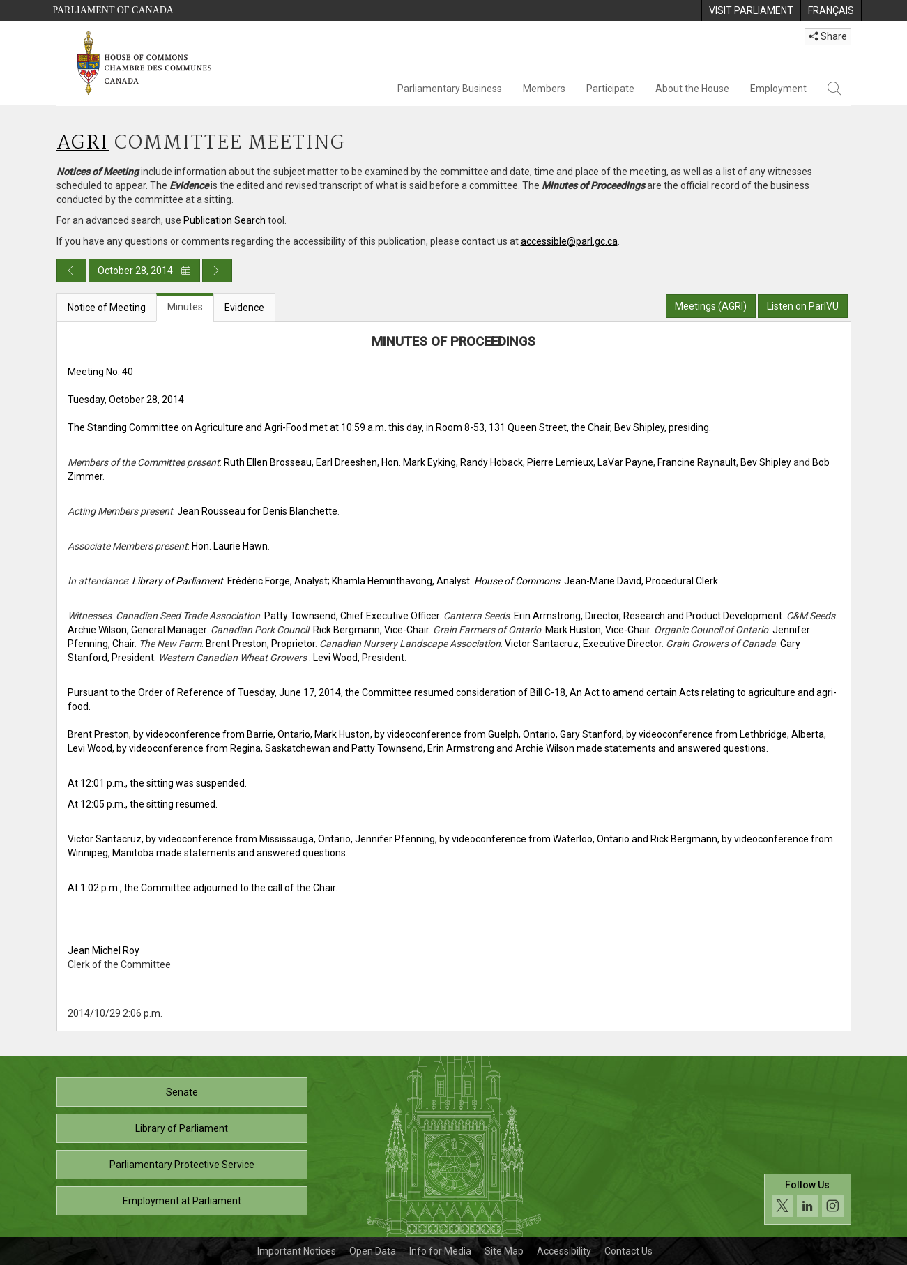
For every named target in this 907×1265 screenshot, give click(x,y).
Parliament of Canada (113, 10)
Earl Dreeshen (346, 462)
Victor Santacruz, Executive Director (583, 643)
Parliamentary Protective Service (181, 1164)
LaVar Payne (625, 462)
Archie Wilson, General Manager (137, 629)
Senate (182, 1092)
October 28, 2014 (144, 270)
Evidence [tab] (244, 307)
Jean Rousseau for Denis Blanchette (257, 511)
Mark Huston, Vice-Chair (597, 629)
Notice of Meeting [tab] (107, 307)
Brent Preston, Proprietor (260, 643)
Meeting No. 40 (100, 371)
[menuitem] (750, 10)
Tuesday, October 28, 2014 (126, 399)
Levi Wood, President (358, 657)
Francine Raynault (696, 462)
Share (828, 36)
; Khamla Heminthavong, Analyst (399, 580)
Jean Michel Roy (103, 950)
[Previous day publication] (71, 270)
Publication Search (224, 220)
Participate (610, 88)
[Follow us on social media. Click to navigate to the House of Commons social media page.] (807, 1199)
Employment (778, 88)
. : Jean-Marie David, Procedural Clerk (594, 580)
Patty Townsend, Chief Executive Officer (351, 615)
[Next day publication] (217, 270)
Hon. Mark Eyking (418, 462)
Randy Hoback (491, 462)
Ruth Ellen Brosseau (268, 462)
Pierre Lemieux (560, 462)
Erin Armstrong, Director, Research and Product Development (648, 615)
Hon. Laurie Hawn (230, 546)
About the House (692, 88)
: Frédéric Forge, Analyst (230, 580)
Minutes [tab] (185, 306)
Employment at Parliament (182, 1200)
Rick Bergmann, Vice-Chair (371, 629)
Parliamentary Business (449, 88)
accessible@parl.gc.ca (569, 241)
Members (544, 88)
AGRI (82, 143)
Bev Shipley (765, 462)
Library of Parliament (181, 1128)
